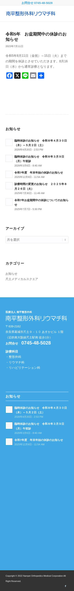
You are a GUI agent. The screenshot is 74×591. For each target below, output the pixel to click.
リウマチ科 (16, 362)
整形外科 (15, 357)
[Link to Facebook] (65, 586)
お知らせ (11, 273)
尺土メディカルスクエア (22, 279)
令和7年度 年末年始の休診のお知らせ (38, 172)
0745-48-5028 (43, 3)
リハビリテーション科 (24, 367)
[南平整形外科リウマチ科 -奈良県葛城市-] (31, 13)
